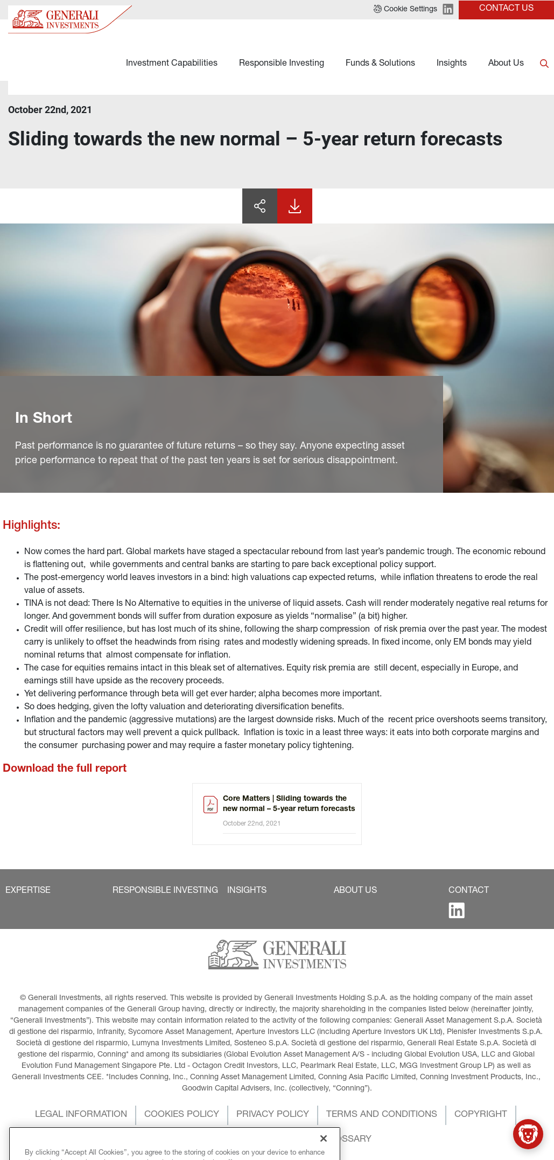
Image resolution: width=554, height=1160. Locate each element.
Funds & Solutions (380, 64)
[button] (28, 891)
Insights (452, 64)
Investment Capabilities (172, 64)
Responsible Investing (281, 64)
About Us (506, 64)
